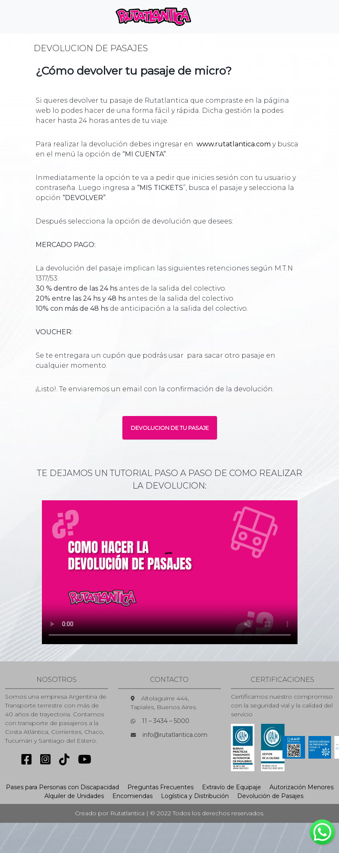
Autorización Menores (301, 787)
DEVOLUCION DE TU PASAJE (170, 427)
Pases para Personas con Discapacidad (62, 787)
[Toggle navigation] (211, 17)
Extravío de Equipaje (231, 787)
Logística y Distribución (195, 796)
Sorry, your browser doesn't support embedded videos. (170, 572)
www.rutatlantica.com (234, 144)
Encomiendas (132, 796)
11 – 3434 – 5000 (165, 721)
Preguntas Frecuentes (160, 787)
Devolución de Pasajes (270, 796)
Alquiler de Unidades (74, 796)
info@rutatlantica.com (174, 735)
